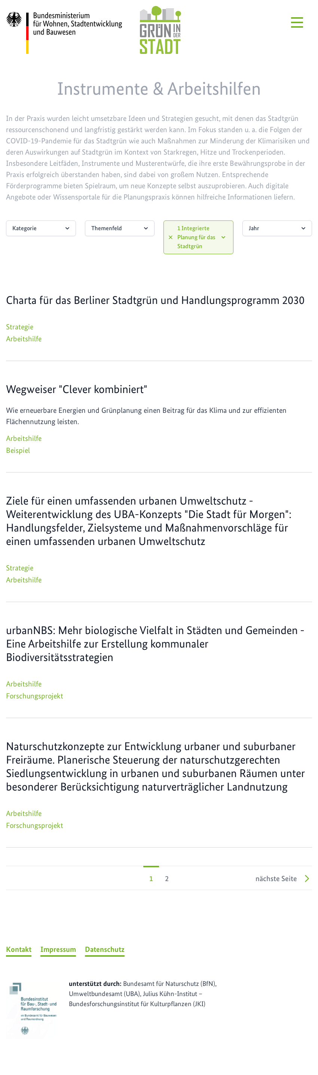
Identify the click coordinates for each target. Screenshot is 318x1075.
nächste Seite (284, 878)
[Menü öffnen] (297, 22)
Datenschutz (105, 949)
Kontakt (18, 949)
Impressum (58, 949)
